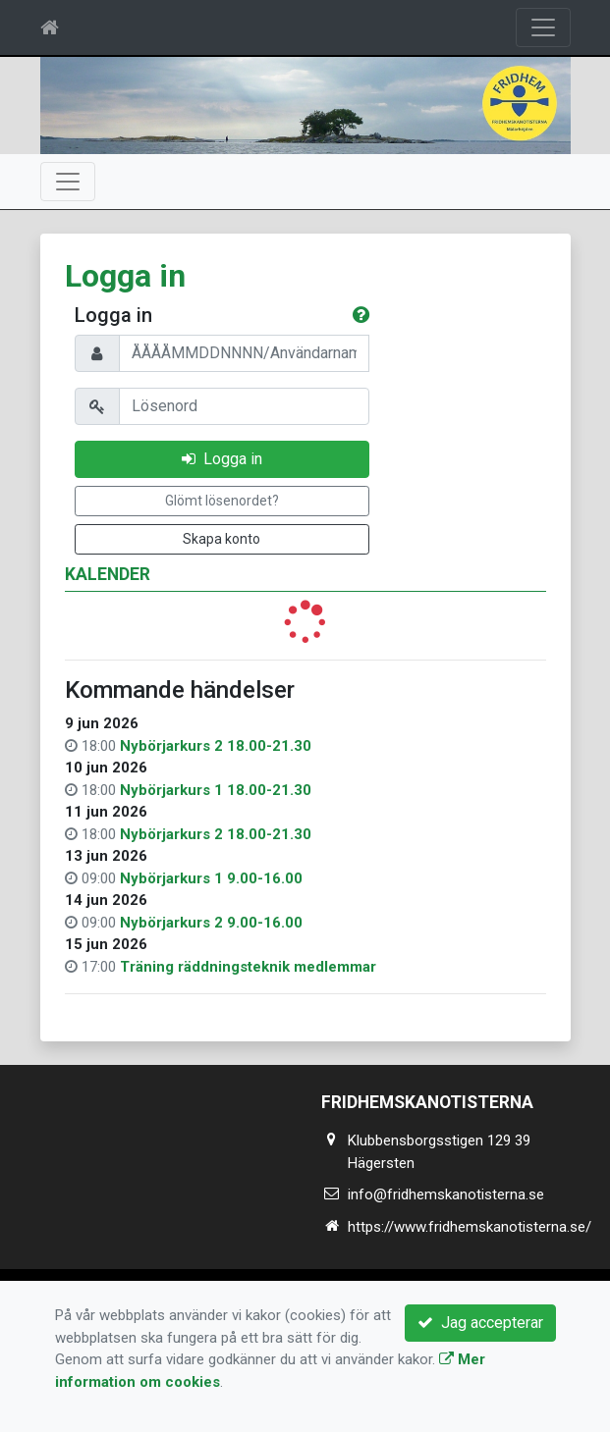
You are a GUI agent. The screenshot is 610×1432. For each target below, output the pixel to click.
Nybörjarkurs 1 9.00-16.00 (211, 878)
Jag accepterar (480, 1322)
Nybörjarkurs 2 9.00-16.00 (211, 922)
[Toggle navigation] (543, 27)
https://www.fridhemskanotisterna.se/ (469, 1227)
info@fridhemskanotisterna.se (446, 1194)
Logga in (222, 459)
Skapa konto (221, 539)
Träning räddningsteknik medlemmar (248, 967)
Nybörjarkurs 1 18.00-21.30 (215, 790)
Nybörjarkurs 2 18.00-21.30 (215, 746)
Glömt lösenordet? (222, 500)
